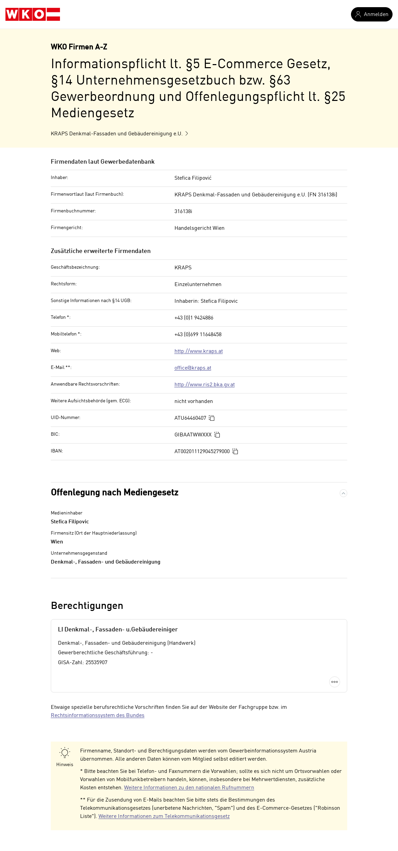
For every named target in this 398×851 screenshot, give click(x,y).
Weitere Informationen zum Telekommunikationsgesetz (164, 816)
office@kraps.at (192, 368)
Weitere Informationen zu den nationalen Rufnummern (189, 788)
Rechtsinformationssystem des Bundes (97, 715)
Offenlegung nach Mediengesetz (114, 493)
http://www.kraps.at (198, 351)
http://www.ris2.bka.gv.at (204, 385)
